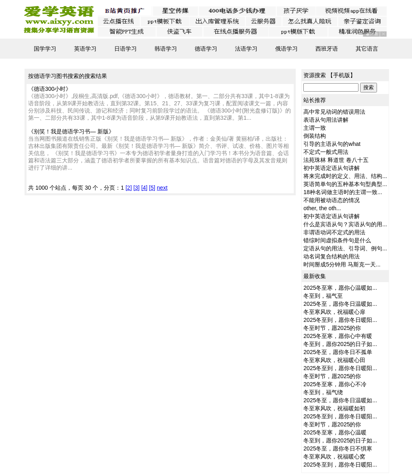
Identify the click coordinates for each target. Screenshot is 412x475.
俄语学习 (286, 48)
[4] (144, 187)
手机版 (341, 75)
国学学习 (45, 48)
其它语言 (367, 48)
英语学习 (85, 48)
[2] (129, 187)
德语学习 (206, 48)
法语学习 (246, 48)
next (162, 187)
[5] (152, 187)
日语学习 (125, 48)
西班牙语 (326, 48)
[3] (136, 187)
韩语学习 (165, 48)
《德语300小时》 (49, 89)
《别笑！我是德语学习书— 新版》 (71, 131)
